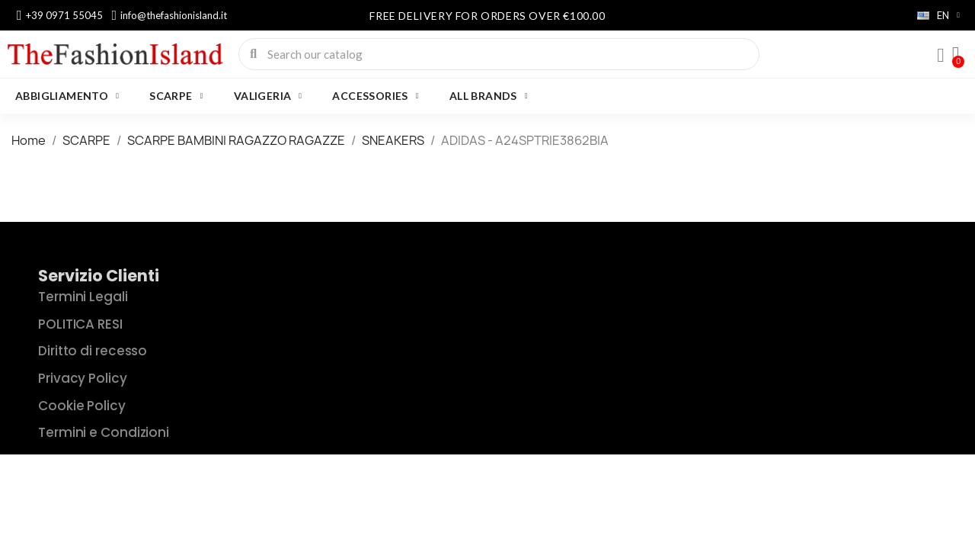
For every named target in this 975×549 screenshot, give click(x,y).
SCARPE (176, 96)
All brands (488, 96)
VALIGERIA (268, 96)
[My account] (941, 56)
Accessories (375, 96)
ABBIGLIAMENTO (67, 96)
